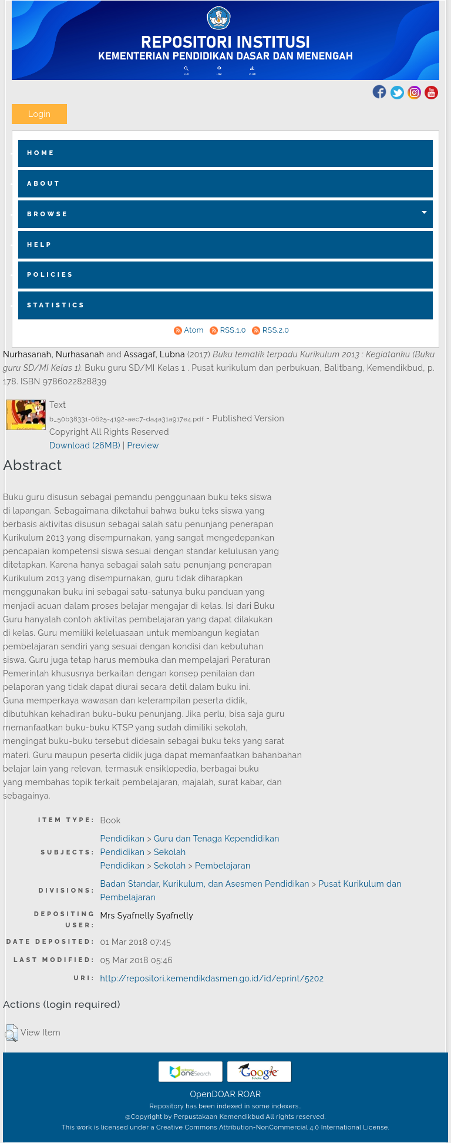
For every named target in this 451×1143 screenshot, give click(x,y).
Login (39, 114)
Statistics (56, 305)
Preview (143, 445)
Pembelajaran (222, 865)
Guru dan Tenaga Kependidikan (217, 838)
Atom (194, 330)
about (44, 183)
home (41, 153)
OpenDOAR (212, 1094)
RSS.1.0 (233, 330)
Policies (50, 275)
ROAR (249, 1094)
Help (40, 245)
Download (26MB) (84, 445)
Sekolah (170, 852)
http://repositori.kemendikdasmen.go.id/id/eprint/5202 (212, 978)
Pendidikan (122, 838)
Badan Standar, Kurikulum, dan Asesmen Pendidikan (204, 884)
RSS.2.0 (275, 330)
